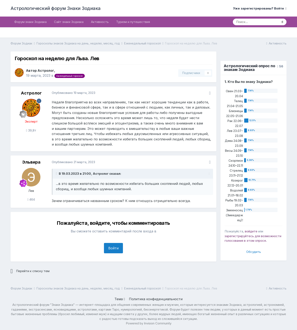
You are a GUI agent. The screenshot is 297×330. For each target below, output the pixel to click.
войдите (251, 231)
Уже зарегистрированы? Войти (259, 8)
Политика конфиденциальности (156, 299)
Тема (119, 299)
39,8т (31, 130)
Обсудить (253, 252)
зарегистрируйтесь (239, 236)
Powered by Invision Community (148, 323)
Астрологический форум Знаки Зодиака (56, 8)
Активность (100, 22)
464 (31, 199)
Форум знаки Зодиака (30, 22)
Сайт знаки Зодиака (69, 22)
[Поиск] (255, 22)
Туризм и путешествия (133, 22)
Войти (113, 248)
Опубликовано (73, 93)
